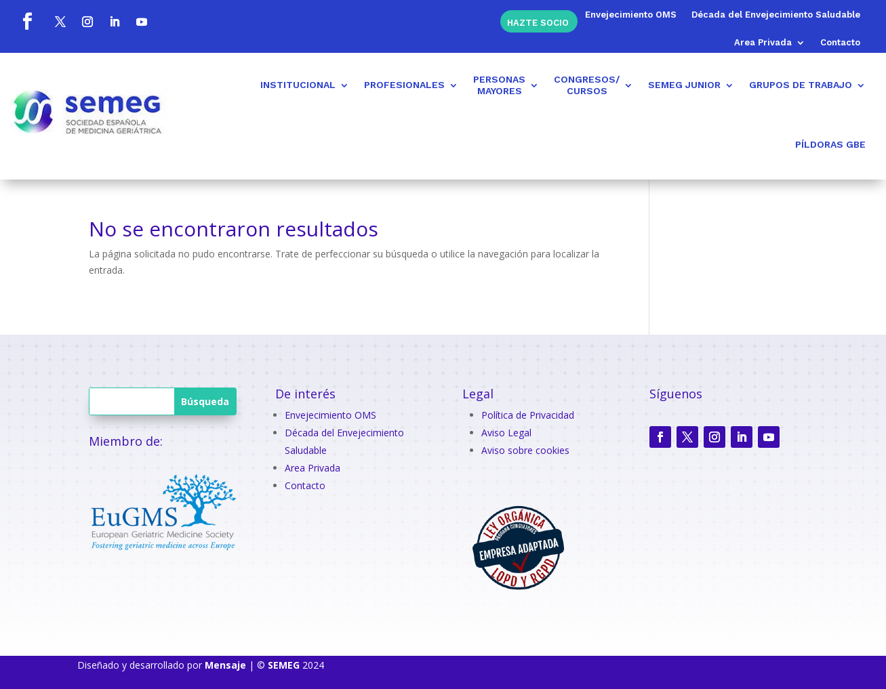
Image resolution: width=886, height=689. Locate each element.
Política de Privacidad (527, 415)
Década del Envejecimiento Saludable (775, 15)
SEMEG (284, 665)
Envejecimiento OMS (631, 15)
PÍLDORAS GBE (830, 144)
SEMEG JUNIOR (684, 84)
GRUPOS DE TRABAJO (800, 84)
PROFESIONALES (404, 84)
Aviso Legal (506, 432)
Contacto (840, 42)
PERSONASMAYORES (499, 85)
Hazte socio (538, 22)
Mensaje (225, 665)
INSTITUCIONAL (298, 84)
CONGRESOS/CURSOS (587, 85)
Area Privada (763, 42)
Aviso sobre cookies (525, 450)
